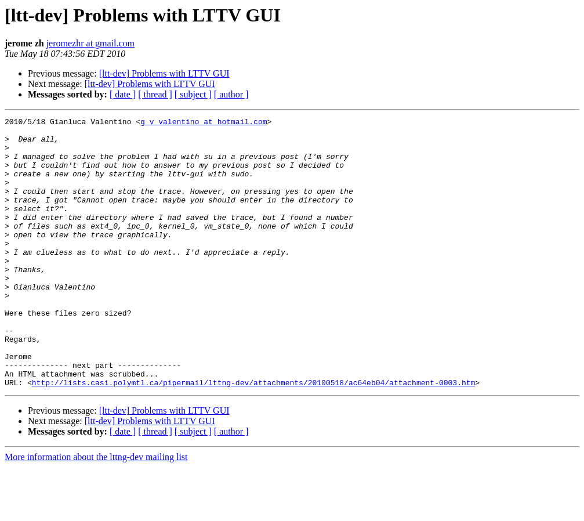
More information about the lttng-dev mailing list (96, 511)
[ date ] (123, 94)
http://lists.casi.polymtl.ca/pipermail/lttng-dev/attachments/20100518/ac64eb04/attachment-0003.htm (253, 436)
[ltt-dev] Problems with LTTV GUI (164, 73)
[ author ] (231, 94)
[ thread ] (155, 94)
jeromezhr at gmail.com (90, 43)
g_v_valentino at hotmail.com (203, 123)
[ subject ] (193, 94)
